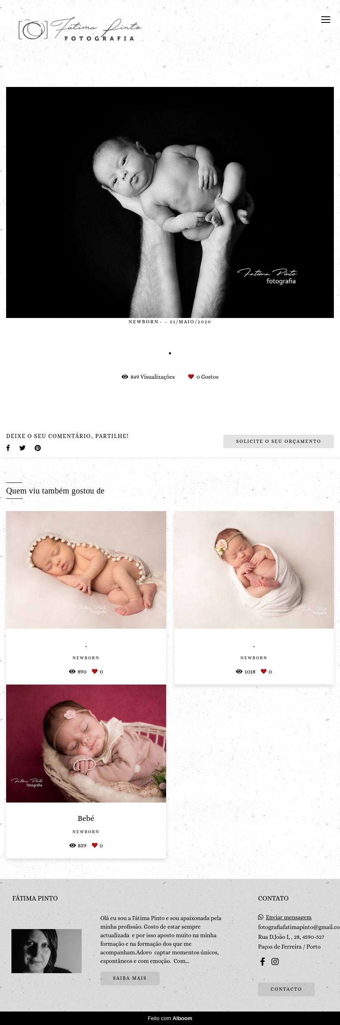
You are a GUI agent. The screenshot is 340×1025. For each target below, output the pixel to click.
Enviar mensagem (288, 917)
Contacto (286, 989)
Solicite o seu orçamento (278, 441)
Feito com (170, 1018)
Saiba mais (130, 978)
